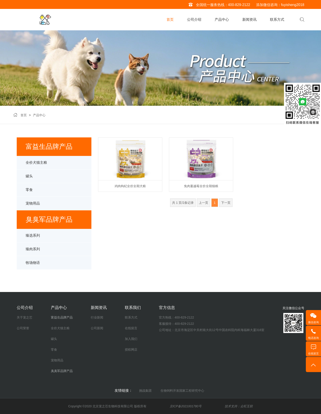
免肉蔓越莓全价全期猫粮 (201, 188)
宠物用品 (33, 207)
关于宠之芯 (24, 317)
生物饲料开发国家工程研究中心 (182, 390)
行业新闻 (97, 317)
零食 (29, 193)
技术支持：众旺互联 (239, 406)
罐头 (29, 180)
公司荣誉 (23, 328)
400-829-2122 (239, 5)
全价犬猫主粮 (36, 166)
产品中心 (222, 19)
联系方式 (277, 19)
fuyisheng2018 (292, 5)
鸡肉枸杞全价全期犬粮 (130, 188)
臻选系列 (33, 239)
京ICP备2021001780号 (186, 406)
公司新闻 (97, 328)
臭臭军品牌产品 (62, 371)
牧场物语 (33, 266)
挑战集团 (145, 390)
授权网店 (131, 349)
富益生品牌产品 (62, 317)
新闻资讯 (249, 19)
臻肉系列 (33, 253)
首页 (170, 19)
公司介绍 (194, 19)
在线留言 (131, 328)
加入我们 (131, 339)
